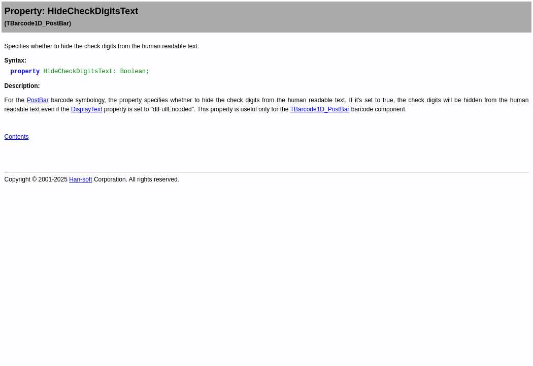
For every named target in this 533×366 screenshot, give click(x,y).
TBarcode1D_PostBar (320, 109)
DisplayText (86, 109)
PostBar (38, 100)
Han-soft (80, 179)
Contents (17, 136)
